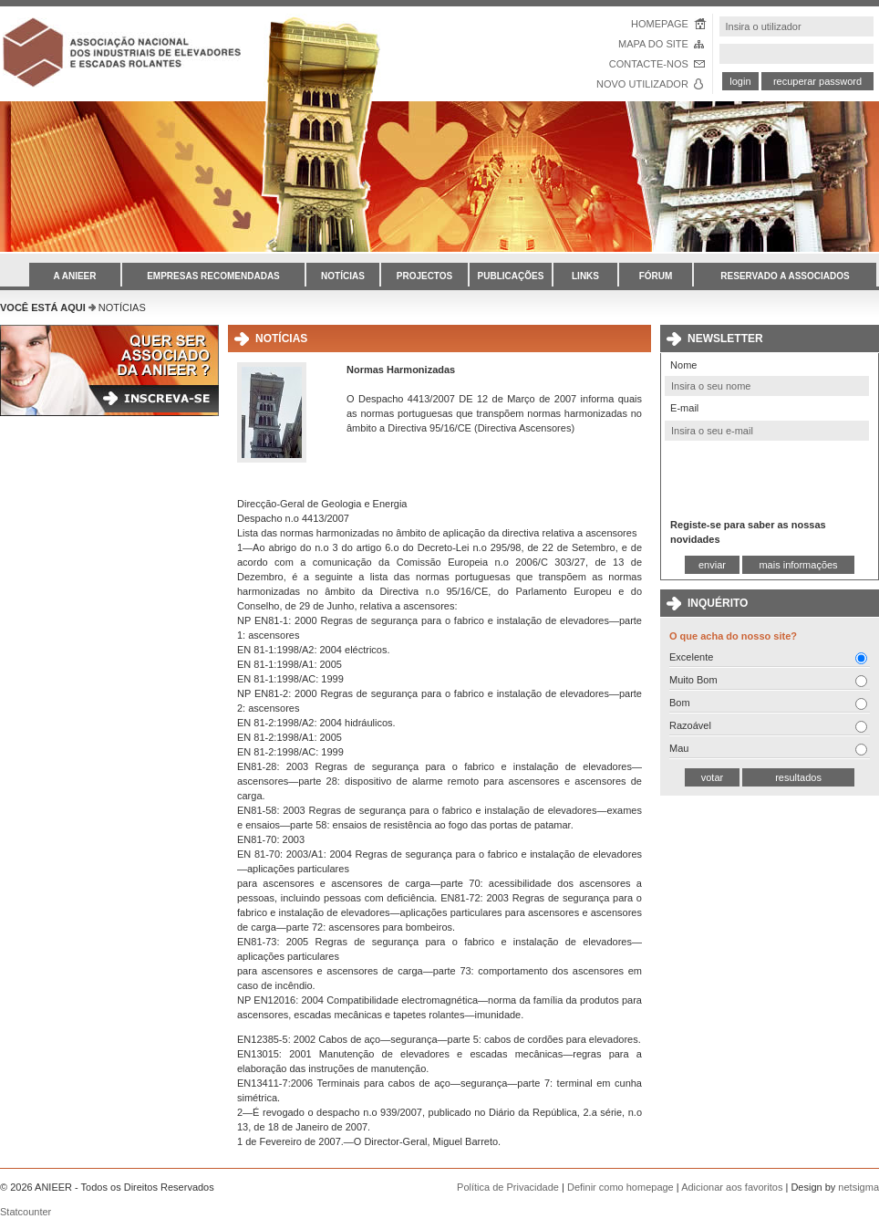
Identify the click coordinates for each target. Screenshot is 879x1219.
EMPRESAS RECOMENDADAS (213, 276)
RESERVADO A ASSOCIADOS (784, 276)
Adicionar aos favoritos (731, 1187)
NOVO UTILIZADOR (642, 83)
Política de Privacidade (508, 1187)
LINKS (585, 276)
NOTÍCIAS (343, 276)
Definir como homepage (620, 1187)
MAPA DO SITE (653, 43)
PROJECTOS (425, 276)
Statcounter (25, 1211)
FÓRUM (656, 276)
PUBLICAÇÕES (511, 276)
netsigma (858, 1187)
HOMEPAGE (659, 23)
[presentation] (767, 478)
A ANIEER (74, 276)
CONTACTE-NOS (648, 63)
